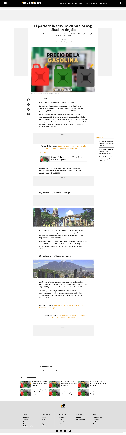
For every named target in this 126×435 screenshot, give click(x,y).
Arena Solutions (80, 419)
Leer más (43, 153)
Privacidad (96, 419)
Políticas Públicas (89, 3)
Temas (25, 415)
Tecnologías (78, 3)
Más (94, 415)
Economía (63, 3)
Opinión (105, 3)
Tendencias (45, 426)
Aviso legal (96, 424)
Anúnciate (78, 417)
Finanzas (99, 3)
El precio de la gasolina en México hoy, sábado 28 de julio (106, 159)
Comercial (79, 415)
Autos (43, 422)
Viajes (43, 424)
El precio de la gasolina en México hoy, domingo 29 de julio (106, 151)
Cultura (44, 417)
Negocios (70, 3)
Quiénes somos (97, 417)
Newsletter (62, 417)
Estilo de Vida (46, 415)
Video (60, 419)
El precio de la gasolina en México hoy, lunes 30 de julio (106, 143)
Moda (43, 419)
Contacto (95, 422)
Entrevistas (62, 422)
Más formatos (63, 415)
